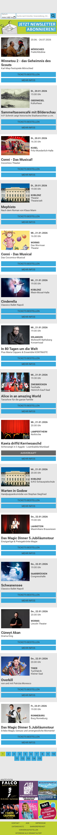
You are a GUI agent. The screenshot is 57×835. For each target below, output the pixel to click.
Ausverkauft (28, 453)
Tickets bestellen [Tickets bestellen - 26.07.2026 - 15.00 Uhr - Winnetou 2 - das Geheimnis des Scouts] (28, 74)
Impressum (40, 823)
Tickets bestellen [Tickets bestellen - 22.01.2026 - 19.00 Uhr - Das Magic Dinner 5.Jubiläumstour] (28, 547)
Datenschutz (18, 827)
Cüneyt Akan (10, 633)
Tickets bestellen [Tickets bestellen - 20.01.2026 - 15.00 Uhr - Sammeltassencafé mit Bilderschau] (28, 121)
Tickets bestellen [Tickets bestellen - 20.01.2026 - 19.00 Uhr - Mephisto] (28, 216)
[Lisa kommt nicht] (28, 790)
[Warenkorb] (41, 6)
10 (53, 754)
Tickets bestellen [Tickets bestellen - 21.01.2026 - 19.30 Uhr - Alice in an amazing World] (28, 405)
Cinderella (9, 301)
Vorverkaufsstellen (28, 830)
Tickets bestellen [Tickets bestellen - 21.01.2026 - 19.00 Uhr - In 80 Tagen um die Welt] (28, 358)
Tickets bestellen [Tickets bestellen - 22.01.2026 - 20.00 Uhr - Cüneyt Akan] (28, 642)
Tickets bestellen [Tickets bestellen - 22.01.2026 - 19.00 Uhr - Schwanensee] (28, 594)
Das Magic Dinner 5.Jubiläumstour (27, 538)
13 (28, 758)
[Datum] (8, 15)
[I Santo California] (9, 809)
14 (33, 758)
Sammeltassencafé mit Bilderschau (28, 112)
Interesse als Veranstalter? (28, 833)
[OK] (53, 15)
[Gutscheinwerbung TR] (47, 809)
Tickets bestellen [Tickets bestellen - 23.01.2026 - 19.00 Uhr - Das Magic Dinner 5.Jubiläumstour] (28, 736)
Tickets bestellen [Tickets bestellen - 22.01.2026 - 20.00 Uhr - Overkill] (28, 689)
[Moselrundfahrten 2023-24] (47, 790)
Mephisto (8, 207)
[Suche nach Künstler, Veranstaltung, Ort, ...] (33, 15)
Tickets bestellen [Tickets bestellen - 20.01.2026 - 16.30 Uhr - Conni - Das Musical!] (28, 169)
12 (22, 758)
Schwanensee (11, 585)
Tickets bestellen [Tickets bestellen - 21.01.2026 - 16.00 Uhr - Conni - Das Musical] (28, 263)
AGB (27, 823)
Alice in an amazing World (21, 396)
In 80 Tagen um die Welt (19, 349)
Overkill (7, 680)
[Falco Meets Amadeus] (9, 790)
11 (17, 758)
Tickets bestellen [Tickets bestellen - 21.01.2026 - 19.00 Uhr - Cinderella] (28, 311)
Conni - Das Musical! (17, 160)
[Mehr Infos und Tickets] (15, 46)
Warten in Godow (14, 491)
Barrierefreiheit (37, 827)
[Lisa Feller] (28, 809)
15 (39, 758)
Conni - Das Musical (16, 254)
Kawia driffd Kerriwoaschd (21, 443)
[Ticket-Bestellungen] (27, 6)
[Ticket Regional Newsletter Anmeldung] (28, 26)
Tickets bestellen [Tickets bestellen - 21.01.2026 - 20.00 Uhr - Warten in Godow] (28, 500)
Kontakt (16, 823)
